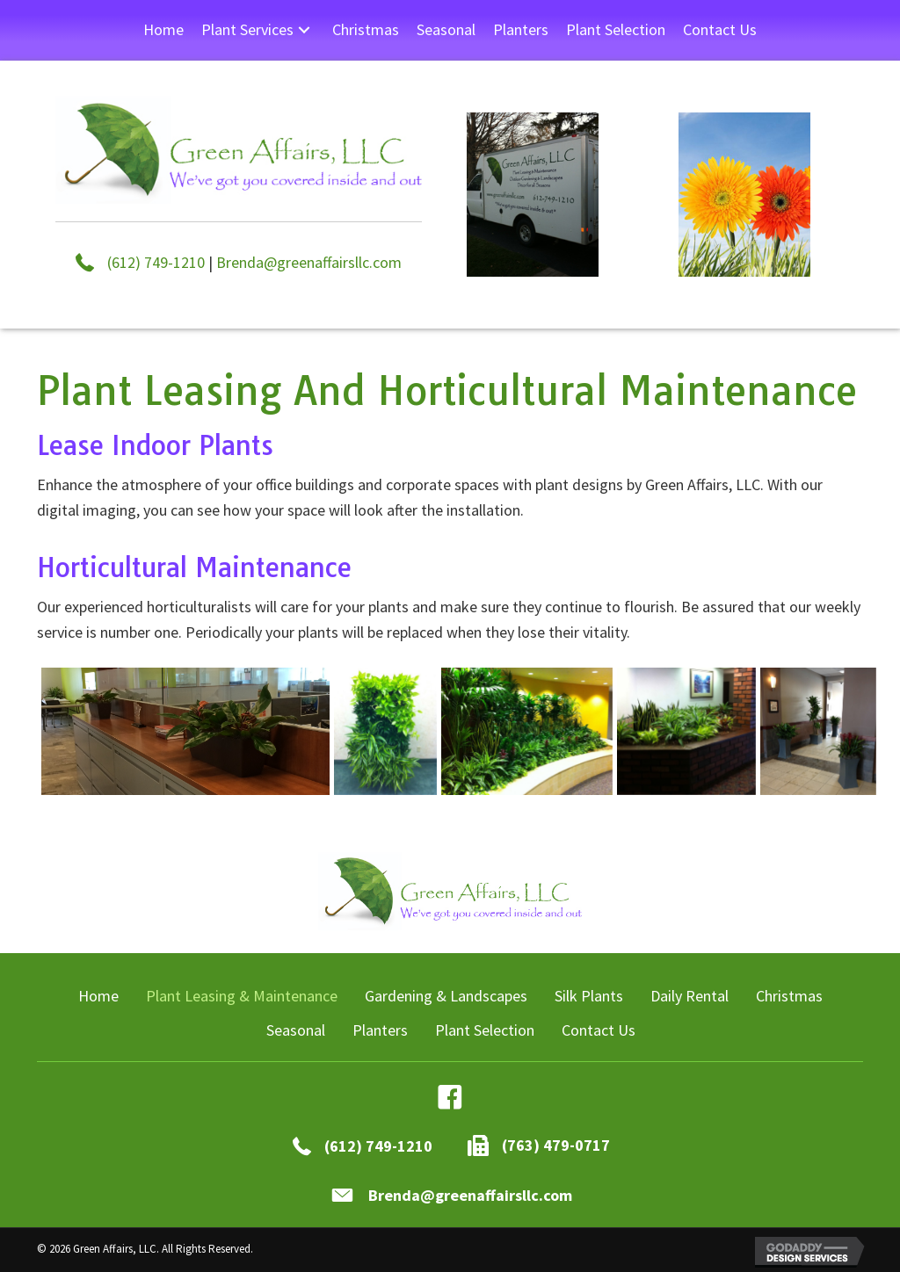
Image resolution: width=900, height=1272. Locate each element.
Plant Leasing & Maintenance (242, 996)
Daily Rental (689, 996)
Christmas (789, 996)
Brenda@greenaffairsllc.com (309, 262)
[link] (163, 30)
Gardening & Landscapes (446, 996)
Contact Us (598, 1030)
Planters (380, 1030)
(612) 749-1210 (156, 262)
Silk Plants (589, 996)
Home (98, 996)
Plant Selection (484, 1030)
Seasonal (295, 1030)
